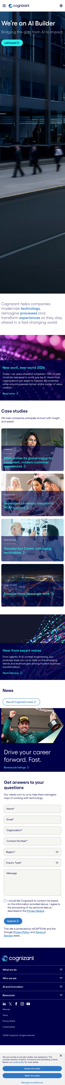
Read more (9, 393)
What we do (10, 969)
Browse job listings (15, 767)
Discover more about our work (27, 594)
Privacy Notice (35, 910)
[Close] (61, 1055)
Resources (9, 995)
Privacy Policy (21, 932)
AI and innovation (13, 986)
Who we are (9, 978)
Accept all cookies (32, 1068)
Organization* (15, 830)
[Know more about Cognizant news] (21, 701)
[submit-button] (13, 921)
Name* (11, 808)
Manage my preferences (32, 1082)
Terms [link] (5, 1015)
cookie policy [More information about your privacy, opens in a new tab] (18, 1062)
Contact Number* (17, 840)
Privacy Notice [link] (9, 1021)
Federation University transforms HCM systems (29, 505)
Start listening (11, 673)
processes (29, 313)
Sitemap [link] (6, 1009)
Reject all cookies (32, 1076)
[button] (61, 5)
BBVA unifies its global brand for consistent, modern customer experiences (28, 462)
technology (30, 308)
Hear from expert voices (22, 650)
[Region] (32, 852)
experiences (29, 317)
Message (12, 873)
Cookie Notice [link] (9, 1027)
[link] (18, 6)
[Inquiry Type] (32, 863)
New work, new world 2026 (24, 367)
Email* (10, 819)
